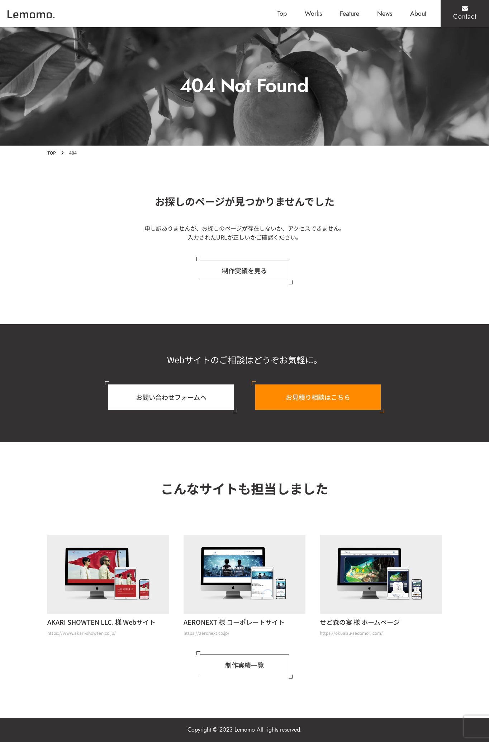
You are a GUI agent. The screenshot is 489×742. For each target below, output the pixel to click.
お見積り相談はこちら (318, 397)
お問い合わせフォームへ (171, 397)
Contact (464, 13)
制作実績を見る (244, 270)
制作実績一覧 (244, 665)
